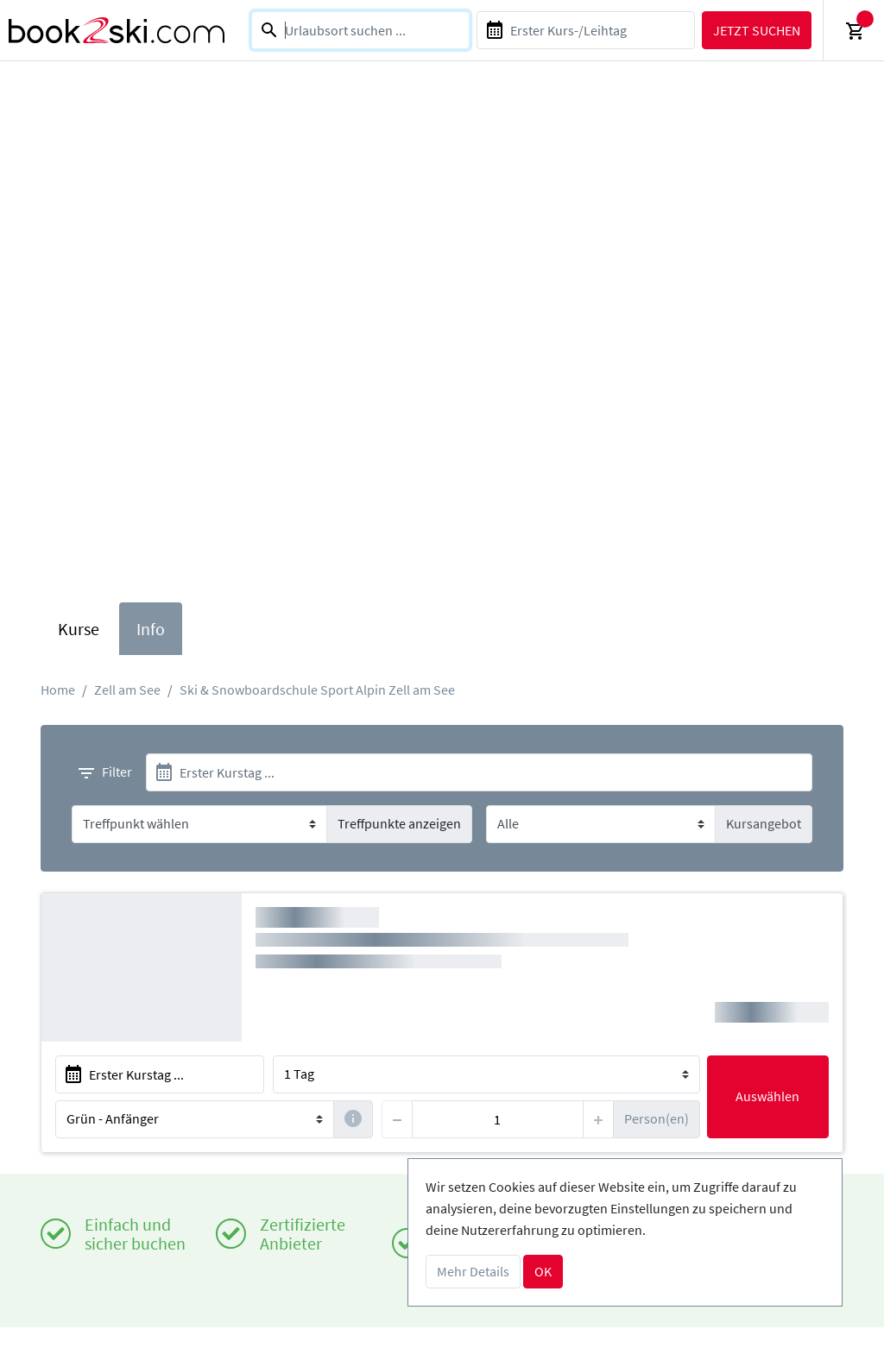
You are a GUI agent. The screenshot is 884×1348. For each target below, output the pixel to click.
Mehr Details (473, 1271)
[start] (479, 772)
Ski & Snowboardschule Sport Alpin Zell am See (317, 689)
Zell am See (127, 689)
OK (543, 1271)
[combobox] (360, 30)
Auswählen (767, 1096)
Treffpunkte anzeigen (399, 823)
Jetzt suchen (756, 30)
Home (58, 689)
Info (150, 628)
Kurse (78, 628)
